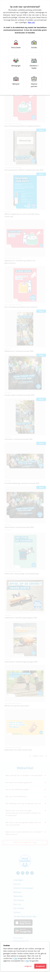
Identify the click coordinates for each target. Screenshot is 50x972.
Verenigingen (16, 66)
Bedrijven (15, 84)
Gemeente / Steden (34, 67)
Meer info (31, 22)
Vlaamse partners (34, 85)
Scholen (34, 47)
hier (15, 958)
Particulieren (16, 47)
